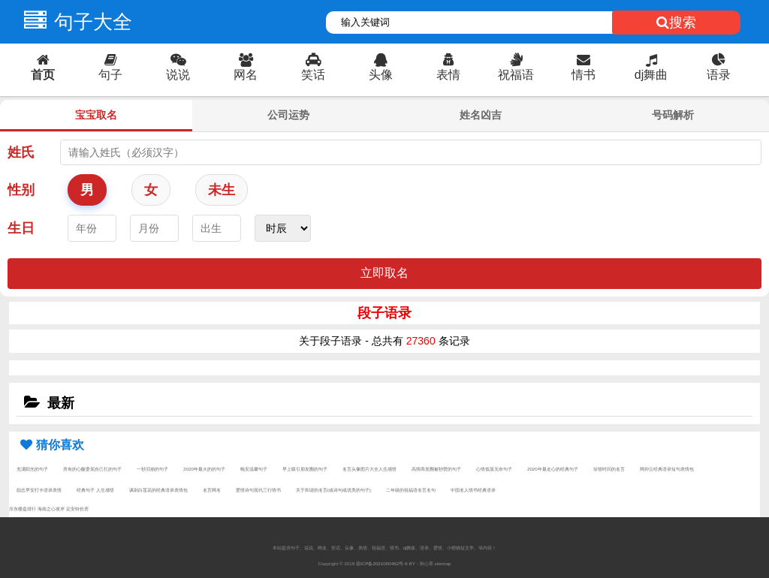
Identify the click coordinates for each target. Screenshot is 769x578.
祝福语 (516, 67)
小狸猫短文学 (460, 547)
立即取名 (384, 272)
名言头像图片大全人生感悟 (369, 468)
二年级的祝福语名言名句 (411, 489)
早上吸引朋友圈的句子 (304, 468)
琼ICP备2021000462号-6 (382, 563)
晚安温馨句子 (253, 468)
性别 (21, 189)
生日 (21, 228)
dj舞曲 (651, 67)
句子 (110, 67)
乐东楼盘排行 (22, 508)
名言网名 (212, 489)
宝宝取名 (96, 115)
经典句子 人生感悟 (95, 489)
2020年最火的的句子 (204, 468)
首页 (43, 67)
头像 (381, 67)
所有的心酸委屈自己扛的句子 (92, 468)
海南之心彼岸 (51, 508)
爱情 (437, 547)
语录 (718, 67)
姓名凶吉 (481, 115)
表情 (448, 67)
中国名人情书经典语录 (473, 489)
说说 (178, 67)
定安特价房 (77, 508)
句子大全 (74, 22)
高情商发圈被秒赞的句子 (436, 468)
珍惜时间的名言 (609, 468)
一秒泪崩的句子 (152, 468)
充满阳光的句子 (32, 468)
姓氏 (21, 152)
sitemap (443, 563)
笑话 (313, 67)
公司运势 (288, 115)
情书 (583, 67)
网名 (245, 67)
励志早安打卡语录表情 (39, 489)
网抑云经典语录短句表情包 (667, 468)
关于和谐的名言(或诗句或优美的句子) (333, 489)
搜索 (676, 22)
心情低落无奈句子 (494, 468)
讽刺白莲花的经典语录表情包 (158, 489)
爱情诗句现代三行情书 (258, 489)
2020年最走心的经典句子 (552, 468)
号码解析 (673, 115)
